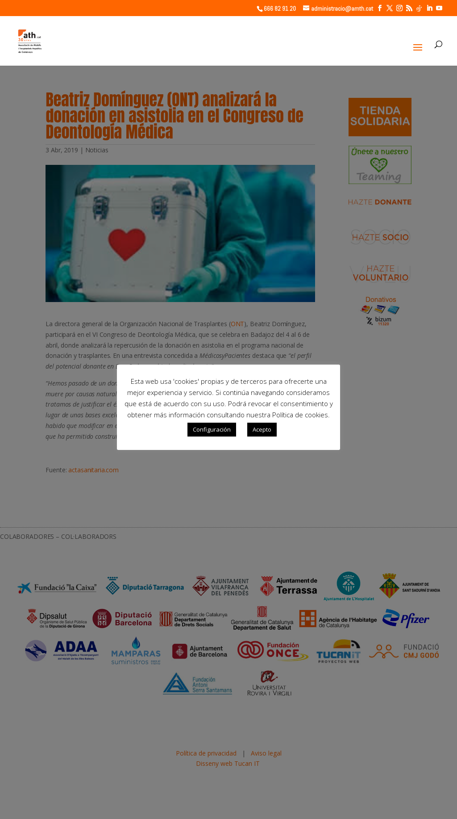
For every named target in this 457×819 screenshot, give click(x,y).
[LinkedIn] (429, 8)
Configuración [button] (212, 429)
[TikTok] (419, 8)
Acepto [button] (262, 429)
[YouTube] (439, 8)
